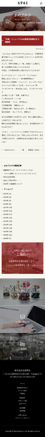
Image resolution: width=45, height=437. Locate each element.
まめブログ (22, 403)
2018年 (6, 204)
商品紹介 (22, 398)
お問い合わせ (22, 415)
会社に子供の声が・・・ (12, 180)
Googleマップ (36, 374)
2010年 (6, 231)
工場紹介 (22, 393)
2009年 (6, 235)
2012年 (6, 225)
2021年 (6, 194)
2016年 (6, 211)
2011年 (6, 228)
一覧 (22, 150)
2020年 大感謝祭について (12, 184)
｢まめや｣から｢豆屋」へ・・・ (11, 150)
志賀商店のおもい (22, 388)
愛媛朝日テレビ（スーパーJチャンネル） (18, 170)
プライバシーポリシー (22, 418)
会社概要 (22, 408)
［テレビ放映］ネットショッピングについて (19, 173)
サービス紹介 (22, 390)
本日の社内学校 (9, 177)
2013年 (6, 221)
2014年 (6, 218)
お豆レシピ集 (22, 401)
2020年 (6, 197)
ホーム (17, 19)
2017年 (6, 207)
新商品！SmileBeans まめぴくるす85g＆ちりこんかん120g (35, 150)
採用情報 (22, 411)
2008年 (6, 238)
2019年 (6, 200)
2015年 (6, 214)
